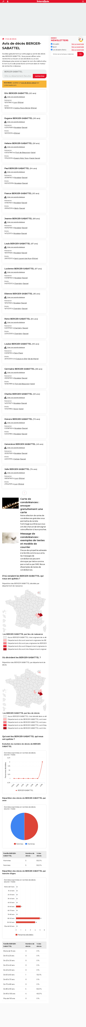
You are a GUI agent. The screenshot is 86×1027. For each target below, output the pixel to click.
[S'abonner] (67, 54)
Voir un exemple (78, 44)
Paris (16, 353)
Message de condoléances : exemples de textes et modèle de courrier (32, 540)
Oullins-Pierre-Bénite (22, 108)
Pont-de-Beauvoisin (22, 153)
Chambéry (18, 284)
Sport (54, 47)
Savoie (24, 127)
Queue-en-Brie (21, 359)
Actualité (55, 44)
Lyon (15, 102)
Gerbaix (17, 459)
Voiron (16, 409)
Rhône (20, 102)
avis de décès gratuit (28, 83)
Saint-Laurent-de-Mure (23, 258)
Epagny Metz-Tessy (21, 158)
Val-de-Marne (33, 359)
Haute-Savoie (35, 158)
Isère (33, 153)
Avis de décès (11, 39)
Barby (16, 208)
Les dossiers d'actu (58, 50)
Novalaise (17, 127)
